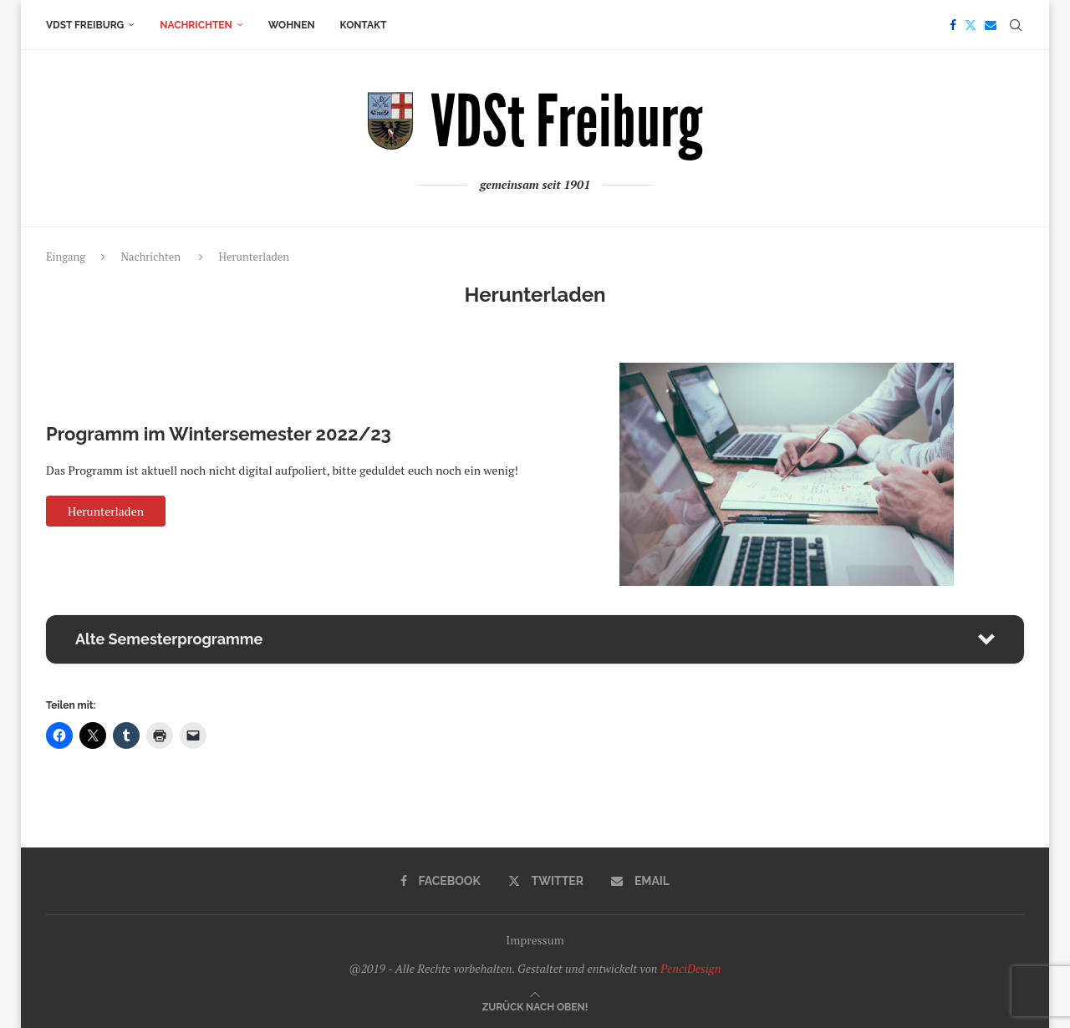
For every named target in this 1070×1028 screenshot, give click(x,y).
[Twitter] (970, 25)
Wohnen (291, 25)
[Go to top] (535, 1006)
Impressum (535, 940)
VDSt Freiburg (85, 25)
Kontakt (363, 25)
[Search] (1015, 25)
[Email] (990, 25)
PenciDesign (690, 968)
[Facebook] (953, 25)
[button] (535, 639)
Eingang (65, 256)
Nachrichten (196, 25)
